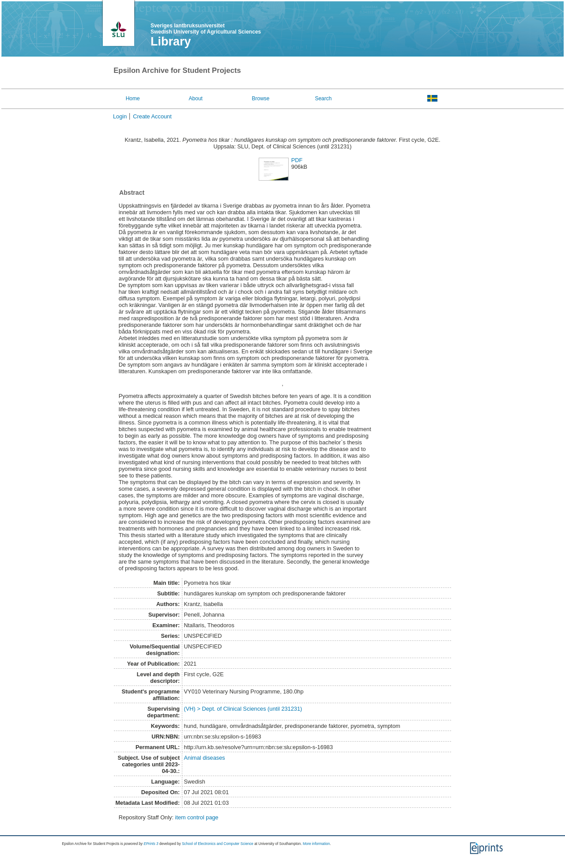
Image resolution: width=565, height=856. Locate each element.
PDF (297, 160)
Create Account (152, 116)
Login (120, 116)
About (196, 98)
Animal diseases (204, 757)
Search (323, 98)
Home (133, 98)
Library (171, 41)
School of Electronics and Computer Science (217, 844)
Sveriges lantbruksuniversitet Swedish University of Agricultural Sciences (206, 29)
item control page (196, 817)
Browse (261, 98)
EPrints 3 (150, 844)
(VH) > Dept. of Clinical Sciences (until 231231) (243, 708)
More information (316, 844)
